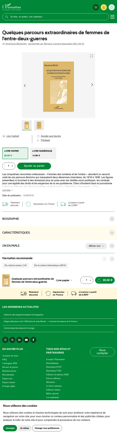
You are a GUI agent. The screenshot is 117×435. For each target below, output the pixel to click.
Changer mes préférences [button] (47, 428)
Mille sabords (52, 393)
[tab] (15, 153)
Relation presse (9, 371)
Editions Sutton (53, 389)
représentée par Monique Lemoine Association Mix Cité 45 (56, 44)
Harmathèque (52, 363)
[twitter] (12, 340)
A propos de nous (10, 355)
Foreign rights (8, 386)
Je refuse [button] (24, 428)
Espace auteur (8, 382)
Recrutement (8, 374)
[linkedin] (19, 340)
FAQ (4, 359)
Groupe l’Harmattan (55, 359)
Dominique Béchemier (16, 44)
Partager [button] (43, 140)
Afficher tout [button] (94, 246)
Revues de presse (10, 367)
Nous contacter (102, 352)
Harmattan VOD (53, 370)
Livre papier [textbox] (62, 280)
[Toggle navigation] (112, 17)
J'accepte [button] (10, 428)
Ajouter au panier (34, 166)
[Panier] (112, 7)
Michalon (50, 382)
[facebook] (33, 340)
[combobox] (65, 280)
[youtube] (26, 340)
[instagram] (5, 340)
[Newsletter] (96, 7)
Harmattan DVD (53, 367)
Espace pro (7, 378)
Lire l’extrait (10, 136)
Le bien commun (54, 386)
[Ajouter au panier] (105, 280)
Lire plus (6, 190)
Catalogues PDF (9, 363)
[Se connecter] (104, 7)
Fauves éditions (53, 378)
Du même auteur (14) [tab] (16, 265)
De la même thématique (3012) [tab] (50, 265)
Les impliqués (52, 397)
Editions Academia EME (57, 374)
